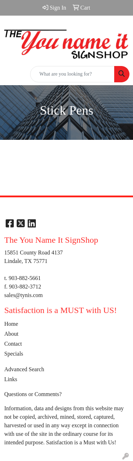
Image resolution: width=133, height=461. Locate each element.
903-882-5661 (25, 278)
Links (10, 379)
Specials (13, 354)
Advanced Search (24, 369)
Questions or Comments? (33, 394)
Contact (13, 344)
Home (11, 324)
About (11, 334)
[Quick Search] (72, 74)
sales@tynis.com (23, 295)
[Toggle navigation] (11, 74)
